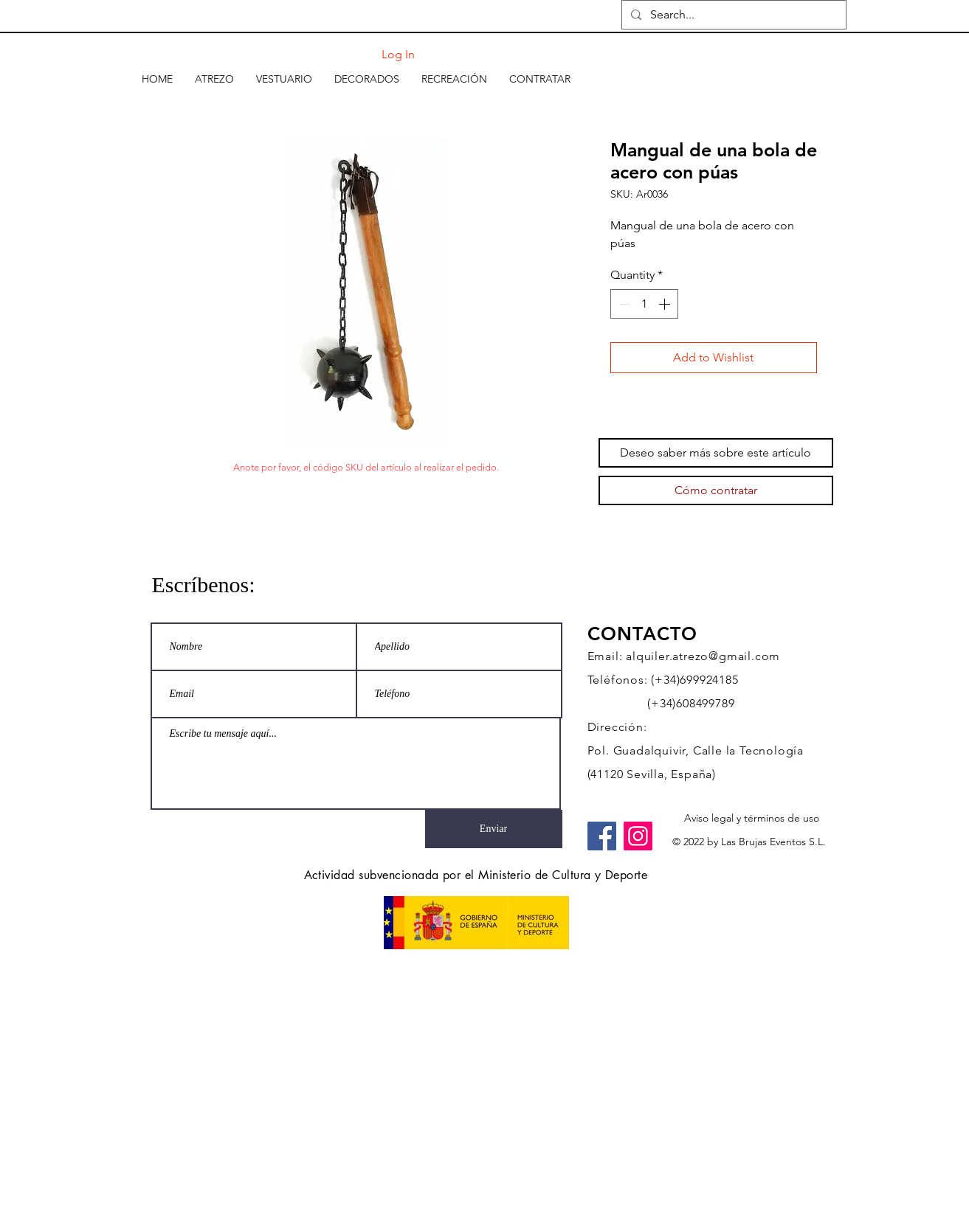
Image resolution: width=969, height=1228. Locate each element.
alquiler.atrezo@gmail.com (703, 656)
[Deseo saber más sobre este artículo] (716, 453)
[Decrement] (623, 304)
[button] (214, 78)
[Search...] (732, 15)
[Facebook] (601, 836)
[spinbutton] (644, 304)
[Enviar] (493, 829)
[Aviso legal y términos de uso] (751, 818)
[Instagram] (638, 836)
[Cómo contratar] (716, 490)
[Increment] (665, 304)
